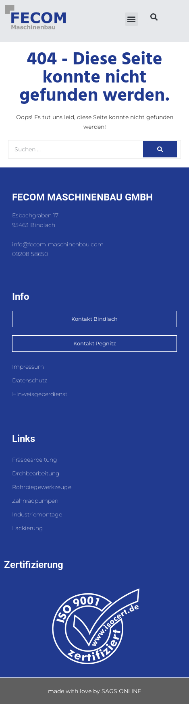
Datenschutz (29, 380)
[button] (131, 19)
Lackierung (27, 528)
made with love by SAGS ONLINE (94, 691)
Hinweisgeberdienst (39, 394)
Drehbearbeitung (36, 473)
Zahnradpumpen (35, 500)
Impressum (28, 366)
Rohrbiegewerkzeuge (41, 487)
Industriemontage (37, 514)
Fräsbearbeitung (34, 459)
